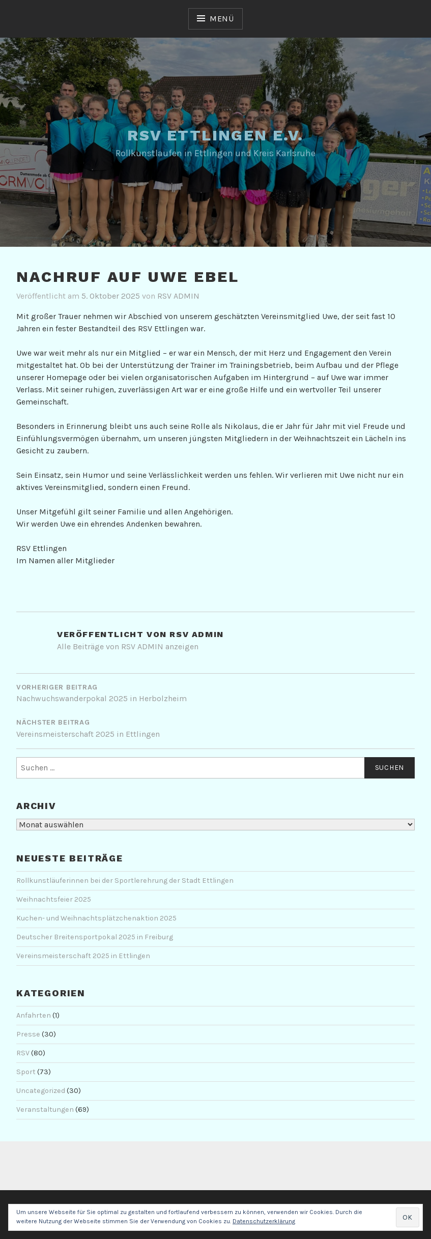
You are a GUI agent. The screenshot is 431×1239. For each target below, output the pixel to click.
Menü (222, 18)
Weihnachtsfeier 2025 (53, 899)
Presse (28, 1034)
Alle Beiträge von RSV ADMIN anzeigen (127, 646)
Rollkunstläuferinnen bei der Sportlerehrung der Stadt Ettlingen (125, 880)
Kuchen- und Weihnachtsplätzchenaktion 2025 (96, 918)
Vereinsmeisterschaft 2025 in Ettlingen (83, 956)
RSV (23, 1053)
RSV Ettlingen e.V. (215, 135)
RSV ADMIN (178, 296)
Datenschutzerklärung (264, 1221)
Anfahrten (33, 1015)
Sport (26, 1072)
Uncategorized (40, 1090)
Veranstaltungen (45, 1109)
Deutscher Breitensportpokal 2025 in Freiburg (94, 937)
